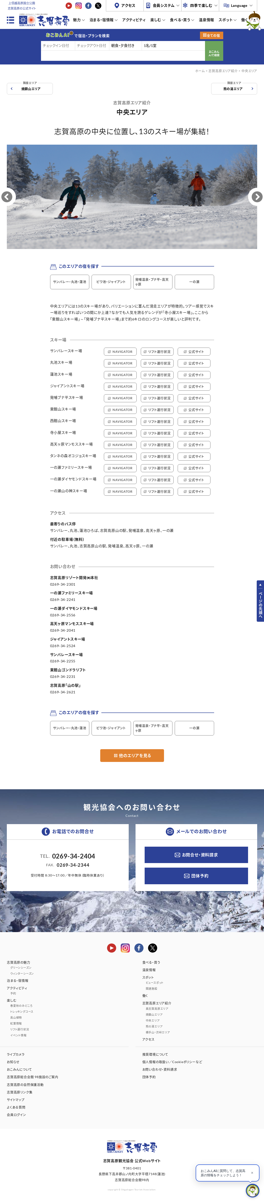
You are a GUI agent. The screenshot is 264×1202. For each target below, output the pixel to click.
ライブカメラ (16, 1054)
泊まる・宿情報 (102, 20)
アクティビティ (134, 20)
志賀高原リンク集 (19, 1092)
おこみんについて (19, 1069)
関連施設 (151, 988)
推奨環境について (155, 1054)
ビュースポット (155, 982)
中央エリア (153, 1020)
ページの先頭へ (260, 605)
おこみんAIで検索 (214, 53)
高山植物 (16, 1017)
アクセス (128, 5)
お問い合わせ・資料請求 (159, 1069)
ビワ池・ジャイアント (111, 282)
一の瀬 (194, 282)
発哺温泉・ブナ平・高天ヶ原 (152, 281)
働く (244, 20)
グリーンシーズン (20, 967)
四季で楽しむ (201, 5)
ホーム (200, 71)
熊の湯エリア (233, 87)
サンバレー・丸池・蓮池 (69, 282)
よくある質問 (16, 1107)
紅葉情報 (16, 1023)
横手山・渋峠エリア (158, 1032)
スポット (226, 20)
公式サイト (196, 352)
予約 (13, 993)
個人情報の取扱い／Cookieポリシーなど (172, 1062)
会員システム (164, 5)
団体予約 (199, 875)
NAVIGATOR (122, 352)
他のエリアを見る (135, 755)
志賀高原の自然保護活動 (25, 1085)
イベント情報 (18, 1035)
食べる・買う (180, 20)
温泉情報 (206, 20)
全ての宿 (213, 35)
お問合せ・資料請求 (200, 854)
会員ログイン (16, 1115)
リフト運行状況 (159, 352)
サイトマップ (16, 1100)
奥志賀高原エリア (157, 1008)
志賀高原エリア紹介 (223, 71)
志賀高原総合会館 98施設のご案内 (32, 1077)
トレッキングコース (21, 1011)
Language (239, 5)
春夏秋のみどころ (21, 1005)
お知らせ (13, 1062)
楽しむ (155, 20)
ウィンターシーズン (22, 973)
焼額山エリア (31, 87)
